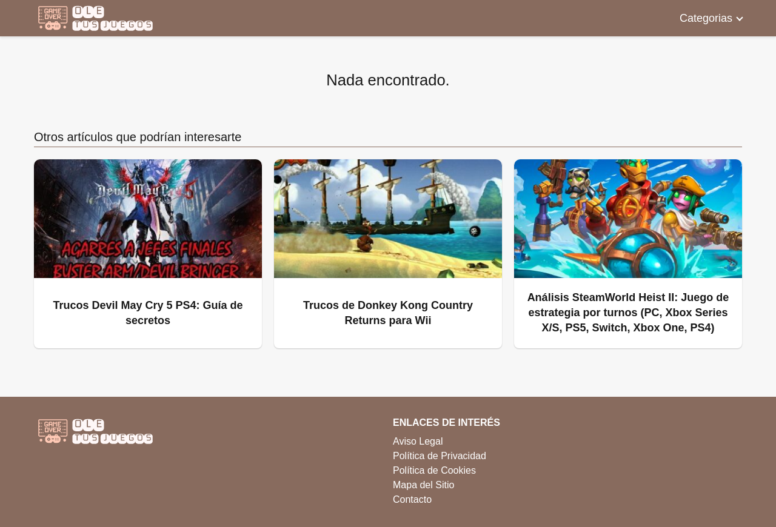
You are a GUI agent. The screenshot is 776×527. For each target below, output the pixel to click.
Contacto (412, 499)
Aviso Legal (418, 441)
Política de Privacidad (439, 456)
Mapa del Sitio (423, 485)
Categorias (706, 18)
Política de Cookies (434, 470)
